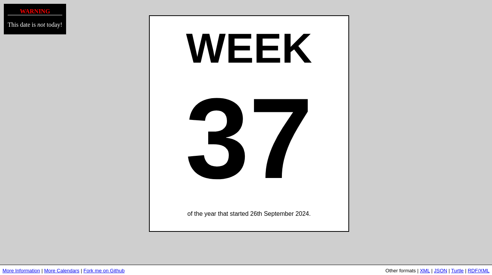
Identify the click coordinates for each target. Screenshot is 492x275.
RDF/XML (478, 270)
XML (425, 270)
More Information (21, 270)
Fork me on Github (104, 270)
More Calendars (61, 270)
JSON (440, 270)
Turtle (457, 270)
